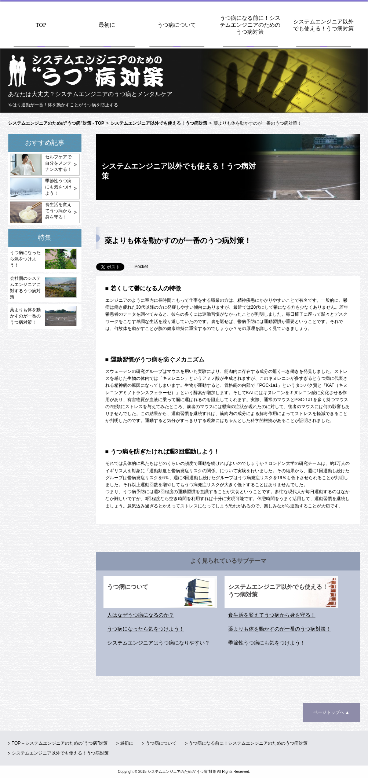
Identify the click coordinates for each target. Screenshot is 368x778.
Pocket (141, 266)
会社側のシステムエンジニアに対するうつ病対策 (25, 288)
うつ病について (176, 25)
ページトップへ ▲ (331, 712)
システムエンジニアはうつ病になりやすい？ (158, 643)
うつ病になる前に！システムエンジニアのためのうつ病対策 (250, 25)
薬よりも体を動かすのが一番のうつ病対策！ (25, 316)
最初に (107, 25)
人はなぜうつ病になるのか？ (140, 615)
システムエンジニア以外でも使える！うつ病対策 (323, 25)
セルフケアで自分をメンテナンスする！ (58, 163)
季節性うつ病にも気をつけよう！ (58, 187)
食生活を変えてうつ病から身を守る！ (58, 211)
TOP (41, 25)
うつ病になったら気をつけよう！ (25, 259)
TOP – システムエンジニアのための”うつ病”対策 (60, 743)
